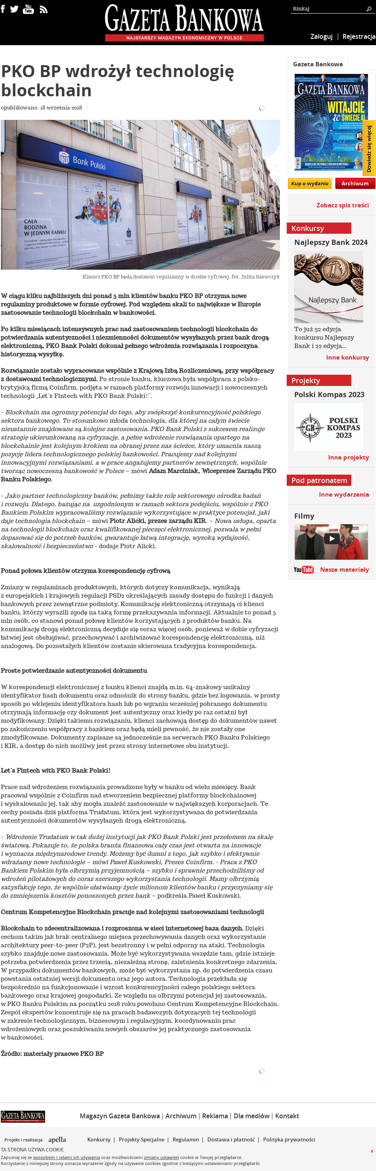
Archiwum (355, 183)
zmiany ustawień (161, 1157)
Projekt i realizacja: (24, 1140)
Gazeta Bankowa (318, 64)
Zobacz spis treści (343, 205)
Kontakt (287, 1115)
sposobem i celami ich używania (66, 1157)
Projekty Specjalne (141, 1139)
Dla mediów (252, 1115)
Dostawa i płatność (231, 1139)
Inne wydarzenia (344, 494)
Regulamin (186, 1139)
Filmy (304, 516)
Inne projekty (348, 457)
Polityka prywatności (289, 1139)
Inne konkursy (347, 357)
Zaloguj (322, 36)
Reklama (215, 1115)
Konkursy (98, 1139)
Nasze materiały (344, 569)
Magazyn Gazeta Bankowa (120, 1115)
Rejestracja (359, 36)
